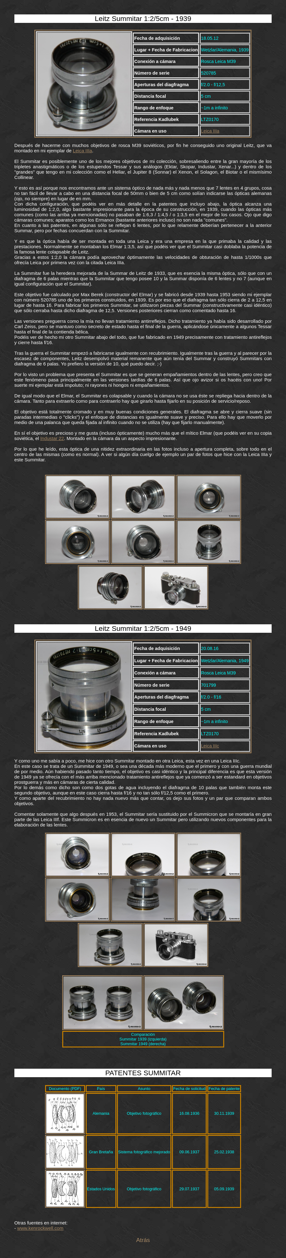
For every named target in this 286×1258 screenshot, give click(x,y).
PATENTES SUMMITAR (143, 1073)
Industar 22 (52, 438)
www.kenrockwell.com (40, 1228)
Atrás (143, 1240)
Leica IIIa (210, 131)
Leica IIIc (210, 745)
